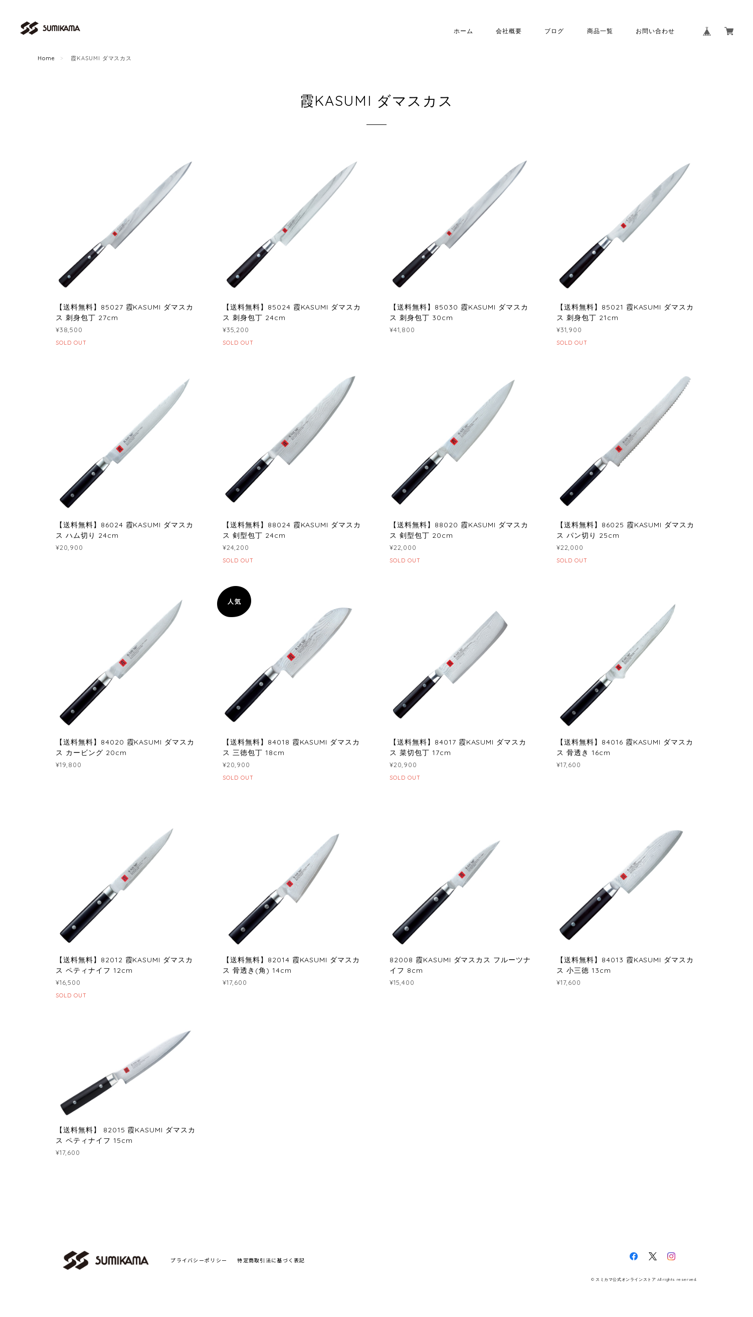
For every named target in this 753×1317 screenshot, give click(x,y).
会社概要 (509, 31)
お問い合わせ (655, 31)
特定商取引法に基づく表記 (271, 1260)
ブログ (554, 31)
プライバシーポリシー (198, 1260)
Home (46, 58)
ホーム (463, 31)
